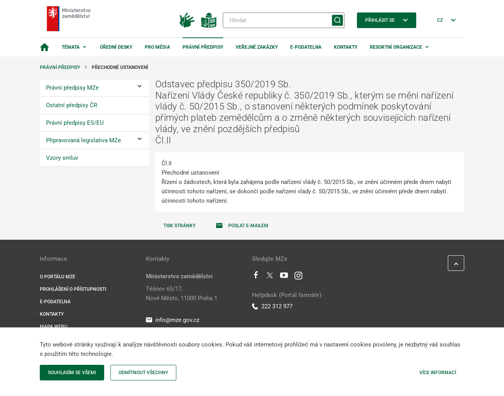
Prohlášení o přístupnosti (73, 289)
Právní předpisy (203, 47)
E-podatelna (305, 47)
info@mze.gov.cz (172, 320)
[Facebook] (256, 277)
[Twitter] (270, 277)
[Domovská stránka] (44, 47)
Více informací (437, 372)
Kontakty (345, 47)
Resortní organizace (396, 47)
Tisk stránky (179, 225)
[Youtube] (284, 277)
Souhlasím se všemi (72, 372)
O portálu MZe (57, 276)
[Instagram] (298, 277)
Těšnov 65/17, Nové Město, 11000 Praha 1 (181, 293)
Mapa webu (53, 326)
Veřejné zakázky (257, 47)
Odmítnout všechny (143, 372)
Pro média (157, 47)
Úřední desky (116, 47)
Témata (71, 47)
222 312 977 (272, 306)
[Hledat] (283, 20)
